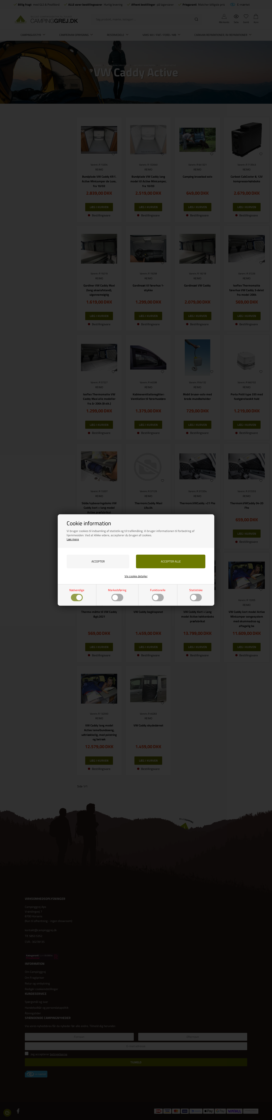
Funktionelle (158, 594)
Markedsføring (117, 594)
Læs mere (73, 539)
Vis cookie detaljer (136, 576)
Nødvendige (76, 594)
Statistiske (196, 594)
